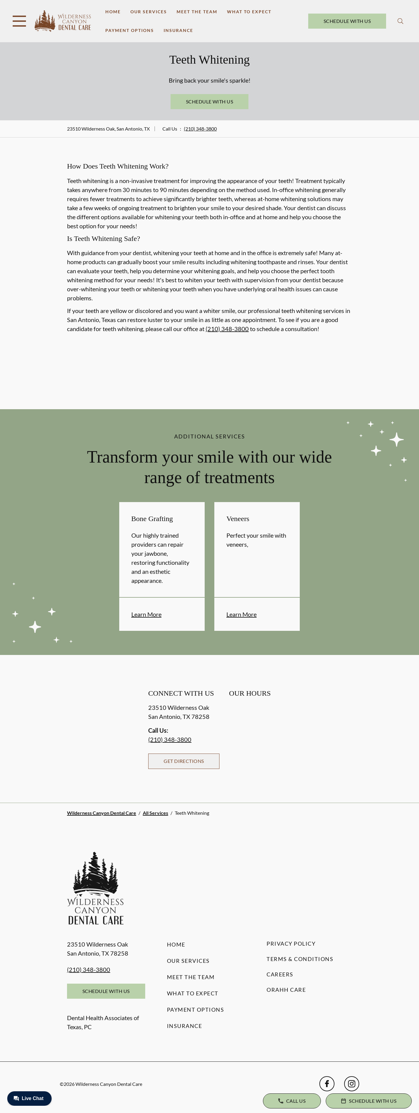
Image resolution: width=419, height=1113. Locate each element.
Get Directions (184, 761)
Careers (280, 974)
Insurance (178, 30)
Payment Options (129, 30)
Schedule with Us (347, 21)
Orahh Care (286, 989)
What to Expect (249, 11)
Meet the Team (197, 11)
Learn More (146, 614)
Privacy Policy (291, 943)
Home (113, 11)
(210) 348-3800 (200, 128)
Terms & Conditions (300, 959)
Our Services (148, 11)
